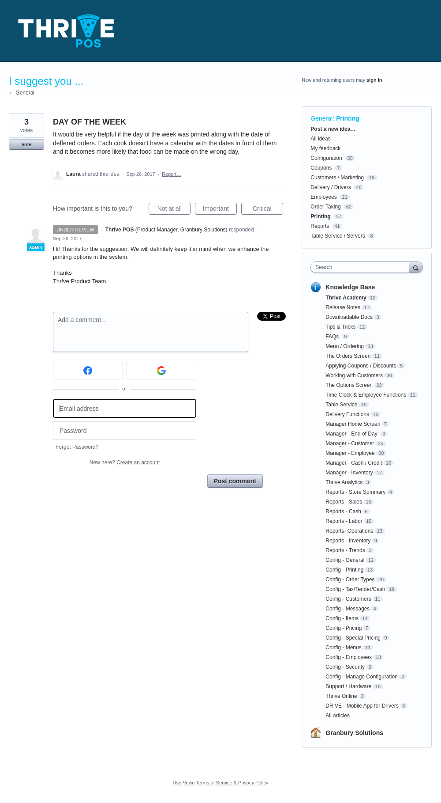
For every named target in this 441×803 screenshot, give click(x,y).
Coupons (321, 168)
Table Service (341, 405)
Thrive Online (341, 696)
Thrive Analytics (344, 482)
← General (21, 93)
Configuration (326, 158)
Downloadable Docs (349, 317)
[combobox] (362, 267)
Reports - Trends (345, 550)
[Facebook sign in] (88, 370)
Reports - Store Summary (355, 492)
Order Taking (325, 207)
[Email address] (124, 408)
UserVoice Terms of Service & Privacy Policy (221, 782)
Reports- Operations (349, 531)
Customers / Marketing (337, 177)
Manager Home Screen (352, 424)
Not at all (174, 210)
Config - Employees (348, 657)
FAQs (332, 336)
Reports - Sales (343, 502)
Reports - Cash (343, 511)
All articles (337, 715)
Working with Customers (354, 375)
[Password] (124, 430)
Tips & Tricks (340, 327)
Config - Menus (343, 647)
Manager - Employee (349, 453)
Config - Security (345, 667)
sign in (374, 80)
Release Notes (342, 307)
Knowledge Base (350, 287)
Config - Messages (347, 609)
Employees (323, 197)
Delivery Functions (347, 414)
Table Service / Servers (337, 236)
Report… (171, 174)
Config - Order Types (349, 579)
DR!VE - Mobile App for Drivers (361, 706)
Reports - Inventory (347, 541)
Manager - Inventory (349, 473)
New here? (125, 462)
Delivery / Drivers (330, 187)
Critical (268, 210)
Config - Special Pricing (353, 638)
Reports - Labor (343, 521)
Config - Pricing (343, 628)
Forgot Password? (77, 447)
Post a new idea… (332, 129)
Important (220, 210)
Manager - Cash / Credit (353, 463)
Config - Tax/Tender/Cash (355, 589)
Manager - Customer (349, 443)
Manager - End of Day (352, 434)
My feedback (325, 148)
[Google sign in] (162, 370)
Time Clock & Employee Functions (365, 395)
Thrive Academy (345, 298)
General (321, 118)
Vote (26, 144)
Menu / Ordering (344, 346)
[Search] (416, 267)
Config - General (344, 560)
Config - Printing (344, 570)
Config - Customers (348, 599)
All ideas (320, 139)
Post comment (235, 481)
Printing (347, 118)
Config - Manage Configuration (361, 677)
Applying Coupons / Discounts (360, 366)
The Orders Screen (347, 356)
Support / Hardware (348, 686)
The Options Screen (349, 385)
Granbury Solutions (354, 732)
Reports (319, 226)
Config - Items (342, 618)
